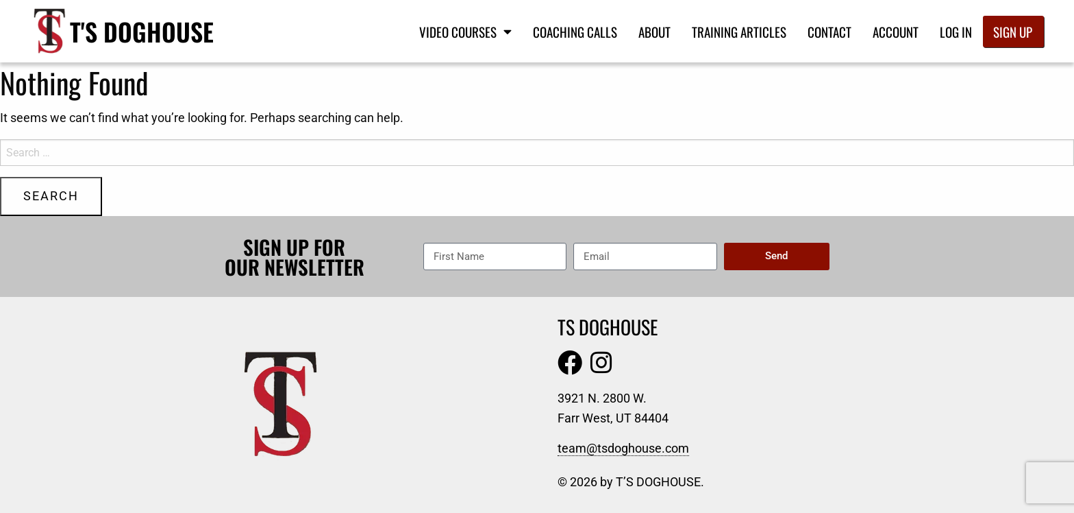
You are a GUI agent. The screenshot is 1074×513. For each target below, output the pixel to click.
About (654, 31)
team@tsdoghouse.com (623, 448)
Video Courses (465, 31)
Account (896, 31)
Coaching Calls (575, 31)
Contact (829, 31)
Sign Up (1012, 31)
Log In (956, 31)
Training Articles (739, 31)
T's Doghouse (142, 31)
